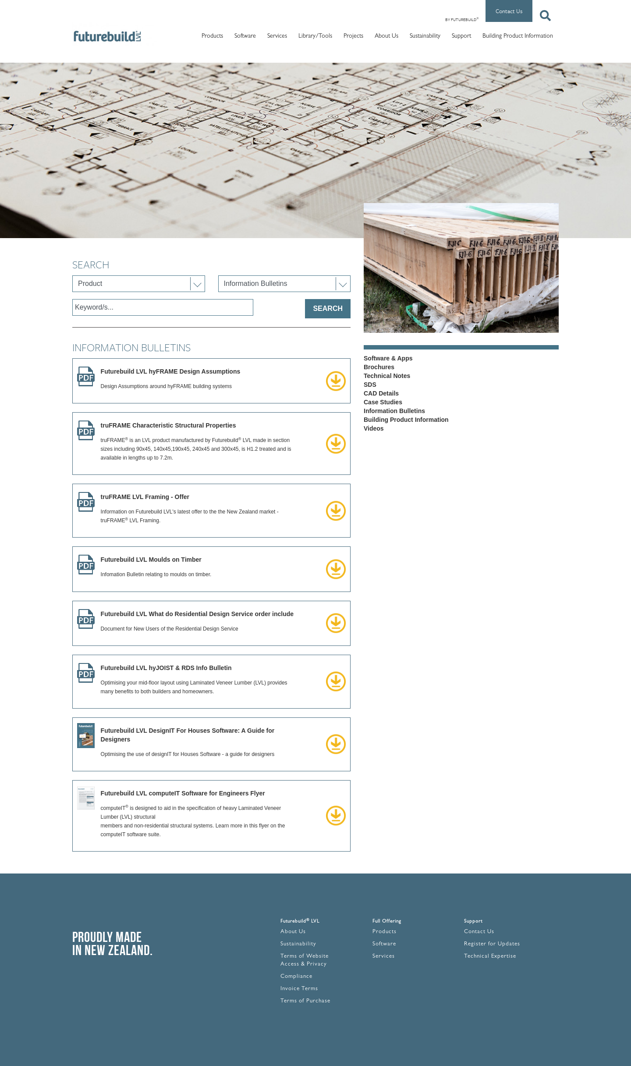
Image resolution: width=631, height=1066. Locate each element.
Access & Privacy (303, 964)
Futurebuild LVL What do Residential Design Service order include (197, 613)
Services (383, 956)
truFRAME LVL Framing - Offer (145, 496)
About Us (293, 932)
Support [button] (461, 36)
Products (384, 932)
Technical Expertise (490, 956)
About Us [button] (386, 36)
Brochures (379, 367)
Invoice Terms (299, 989)
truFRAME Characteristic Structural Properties (168, 425)
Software (384, 944)
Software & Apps (388, 358)
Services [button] (277, 36)
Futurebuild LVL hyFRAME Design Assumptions (171, 371)
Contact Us (509, 11)
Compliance (296, 977)
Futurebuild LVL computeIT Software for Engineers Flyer (183, 793)
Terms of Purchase (305, 1001)
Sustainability (425, 36)
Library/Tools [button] (315, 36)
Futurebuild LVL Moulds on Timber (151, 559)
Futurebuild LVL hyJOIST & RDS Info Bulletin (166, 667)
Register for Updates (492, 944)
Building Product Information (517, 36)
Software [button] (245, 36)
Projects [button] (353, 36)
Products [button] (212, 36)
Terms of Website (304, 956)
